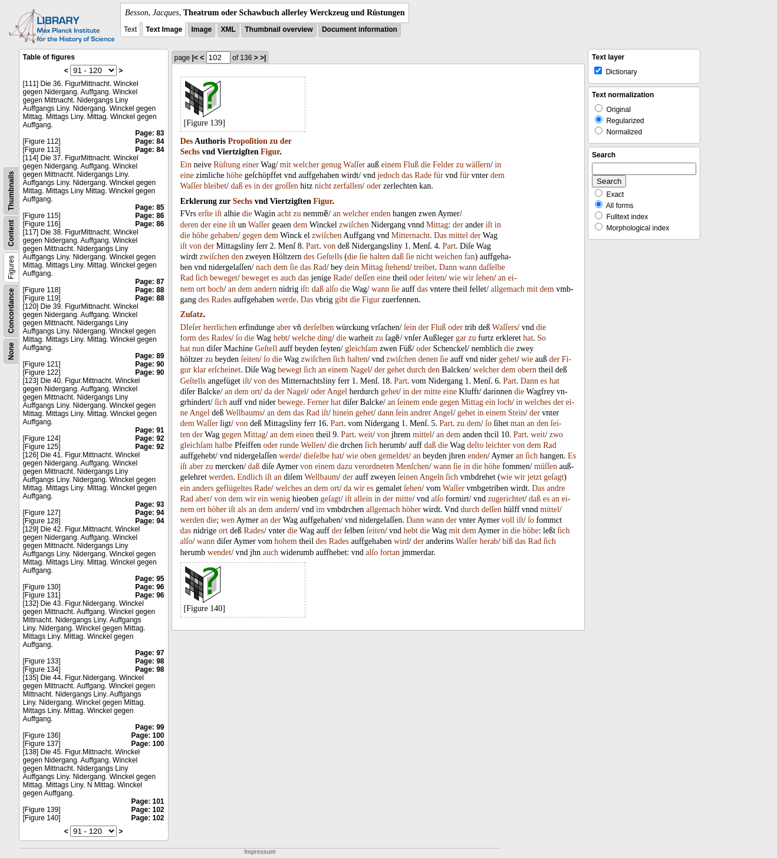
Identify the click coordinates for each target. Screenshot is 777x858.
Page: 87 (149, 282)
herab (489, 541)
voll (508, 520)
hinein (342, 412)
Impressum (259, 852)
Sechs (190, 151)
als (242, 509)
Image (202, 29)
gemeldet (393, 455)
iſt (218, 213)
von (195, 246)
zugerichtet (506, 498)
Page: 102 (147, 810)
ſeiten (435, 277)
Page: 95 (149, 579)
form (188, 338)
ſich (202, 277)
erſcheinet (224, 369)
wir (468, 277)
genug (331, 164)
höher (217, 509)
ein (490, 402)
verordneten (374, 466)
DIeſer (191, 327)
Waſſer (354, 164)
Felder (443, 164)
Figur (270, 151)
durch (416, 369)
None (11, 351)
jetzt (535, 477)
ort (201, 289)
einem (391, 164)
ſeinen (407, 477)
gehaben (224, 235)
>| (263, 58)
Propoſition (247, 141)
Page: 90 (149, 364)
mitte (432, 391)
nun (198, 348)
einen (305, 434)
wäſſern (478, 164)
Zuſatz (191, 314)
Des (186, 141)
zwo (556, 434)
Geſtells (330, 256)
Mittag (437, 224)
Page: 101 (147, 801)
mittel (458, 235)
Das (440, 235)
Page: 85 (149, 207)
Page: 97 (149, 653)
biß (507, 541)
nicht (323, 186)
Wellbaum (321, 477)
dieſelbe (317, 455)
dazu (344, 466)
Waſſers (504, 327)
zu (273, 141)
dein (352, 267)
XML (228, 29)
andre (555, 488)
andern (265, 289)
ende (429, 402)
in (498, 164)
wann (467, 267)
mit (285, 164)
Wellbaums (244, 412)
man (518, 423)
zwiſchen (354, 224)
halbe (223, 445)
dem (497, 175)
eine (187, 175)
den (237, 256)
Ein (186, 164)
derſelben (318, 327)
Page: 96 (149, 587)
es (248, 186)
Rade (423, 175)
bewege (290, 402)
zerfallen (347, 186)
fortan (390, 552)
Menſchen (412, 466)
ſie (364, 256)
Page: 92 (149, 438)
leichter (498, 445)
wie (454, 277)
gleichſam (361, 348)
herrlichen (220, 327)
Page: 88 (149, 290)
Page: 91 (149, 430)
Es (572, 455)
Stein (516, 412)
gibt (341, 299)
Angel (337, 391)
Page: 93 (149, 504)
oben (368, 455)
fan (470, 256)
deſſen (364, 277)
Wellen (312, 445)
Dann (448, 267)
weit (365, 434)
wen (228, 520)
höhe (234, 175)
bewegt (289, 369)
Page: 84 (149, 141)
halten (380, 256)
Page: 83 (149, 133)
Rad (320, 267)
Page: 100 (147, 735)
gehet (507, 359)
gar (461, 338)
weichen (449, 256)
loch (505, 402)
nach (263, 267)
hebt (281, 338)
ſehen (484, 277)
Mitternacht (410, 235)
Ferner (318, 402)
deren (189, 224)
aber (283, 327)
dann (386, 412)
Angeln (431, 477)
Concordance (11, 311)
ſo (239, 338)
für (438, 175)
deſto (475, 445)
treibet (424, 267)
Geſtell (266, 348)
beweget (224, 277)
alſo (331, 289)
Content (11, 233)
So (541, 338)
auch (287, 277)
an (336, 213)
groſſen (286, 186)
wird (401, 541)
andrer (421, 412)
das (407, 175)
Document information (359, 29)
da (268, 391)
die (425, 164)
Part (313, 246)
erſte (205, 213)
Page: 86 (149, 216)
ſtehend (397, 267)
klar (199, 369)
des (309, 256)
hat (528, 338)
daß (236, 186)
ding (324, 338)
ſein (410, 327)
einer (250, 164)
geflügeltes (234, 488)
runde (289, 445)
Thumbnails (11, 190)
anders (203, 488)
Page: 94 (149, 513)
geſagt (554, 477)
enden (380, 213)
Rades (221, 299)
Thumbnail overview (278, 29)
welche (303, 338)
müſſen (545, 466)
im (320, 509)
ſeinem (408, 402)
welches (538, 402)
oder (374, 186)
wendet (219, 552)
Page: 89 (149, 356)
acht (284, 213)
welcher (306, 164)
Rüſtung (226, 164)
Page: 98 (149, 661)
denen (427, 359)
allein (363, 498)
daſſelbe (492, 267)
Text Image (164, 29)
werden (221, 477)
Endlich (250, 477)
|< (195, 58)
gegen (252, 235)
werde (286, 299)
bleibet (215, 186)
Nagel (360, 369)
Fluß (411, 164)
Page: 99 (149, 727)
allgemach (507, 289)
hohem (286, 541)
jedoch (388, 175)
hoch (215, 289)
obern (527, 369)
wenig (280, 498)
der (286, 141)
